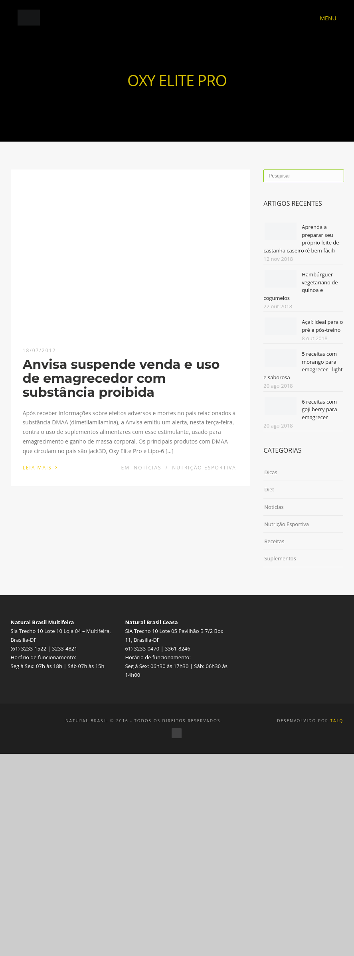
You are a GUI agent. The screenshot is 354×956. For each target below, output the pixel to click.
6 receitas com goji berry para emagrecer (319, 409)
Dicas (270, 472)
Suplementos (280, 558)
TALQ (337, 720)
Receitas (274, 541)
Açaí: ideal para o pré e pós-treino (322, 325)
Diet (269, 489)
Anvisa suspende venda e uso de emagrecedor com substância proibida (121, 378)
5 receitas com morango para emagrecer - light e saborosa (302, 365)
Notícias (147, 467)
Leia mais (40, 467)
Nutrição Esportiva (204, 467)
